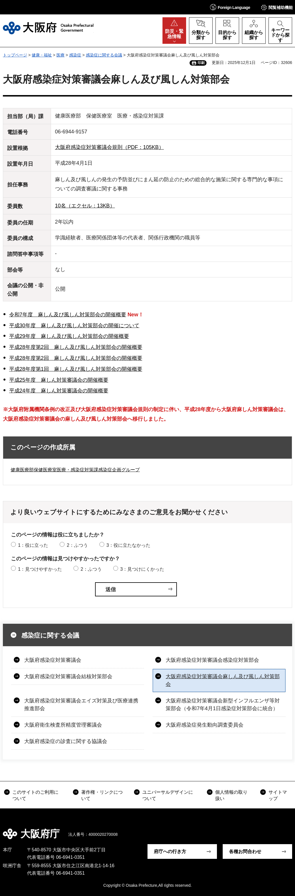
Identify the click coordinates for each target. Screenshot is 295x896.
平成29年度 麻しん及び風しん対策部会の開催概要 (69, 336)
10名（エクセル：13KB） (85, 206)
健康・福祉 (42, 55)
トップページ (15, 55)
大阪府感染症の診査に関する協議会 (65, 741)
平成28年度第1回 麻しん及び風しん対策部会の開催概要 (75, 369)
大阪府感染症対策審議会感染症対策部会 (212, 660)
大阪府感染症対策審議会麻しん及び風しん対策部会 (223, 680)
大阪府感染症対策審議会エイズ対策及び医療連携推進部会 (81, 704)
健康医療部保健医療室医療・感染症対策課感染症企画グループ (75, 469)
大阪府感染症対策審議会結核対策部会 (68, 676)
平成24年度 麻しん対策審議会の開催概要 (58, 391)
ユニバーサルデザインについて (167, 795)
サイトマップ (277, 795)
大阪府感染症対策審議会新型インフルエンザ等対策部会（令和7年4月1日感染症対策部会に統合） (223, 704)
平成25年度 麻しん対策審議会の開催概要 (58, 380)
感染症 (75, 55)
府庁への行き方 (170, 851)
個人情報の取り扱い (231, 795)
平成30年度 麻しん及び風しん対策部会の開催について (74, 325)
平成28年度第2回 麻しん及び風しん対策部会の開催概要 (75, 347)
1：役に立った (33, 545)
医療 (60, 55)
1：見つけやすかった (40, 569)
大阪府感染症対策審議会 (52, 660)
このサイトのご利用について (35, 795)
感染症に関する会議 (104, 55)
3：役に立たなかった (128, 545)
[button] (230, 7)
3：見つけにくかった (142, 569)
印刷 (201, 63)
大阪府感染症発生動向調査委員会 (204, 725)
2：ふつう (77, 545)
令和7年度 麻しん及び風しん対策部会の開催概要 (67, 314)
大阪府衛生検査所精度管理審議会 (63, 725)
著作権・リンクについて (102, 795)
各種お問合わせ (245, 851)
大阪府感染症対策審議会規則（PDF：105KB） (109, 147)
